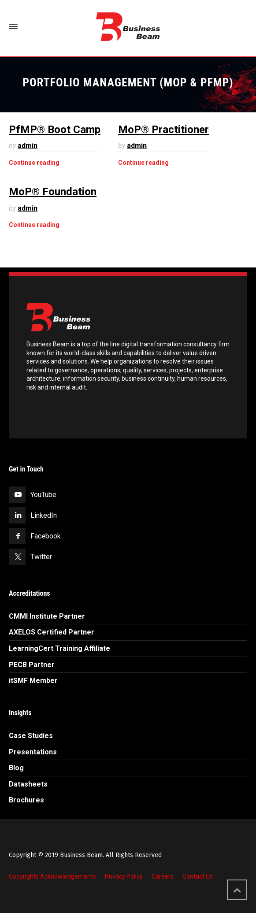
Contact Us (197, 876)
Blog (16, 768)
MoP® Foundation (52, 192)
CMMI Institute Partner (47, 616)
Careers (163, 876)
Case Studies (31, 735)
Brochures (26, 800)
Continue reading (34, 162)
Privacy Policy (124, 876)
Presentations (33, 752)
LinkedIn (43, 515)
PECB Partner (32, 665)
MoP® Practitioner (163, 129)
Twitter (41, 557)
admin (27, 145)
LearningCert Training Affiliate (59, 648)
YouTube (43, 494)
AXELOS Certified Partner (51, 632)
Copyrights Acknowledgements (52, 876)
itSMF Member (33, 680)
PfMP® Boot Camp (54, 129)
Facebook (45, 536)
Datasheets (28, 784)
